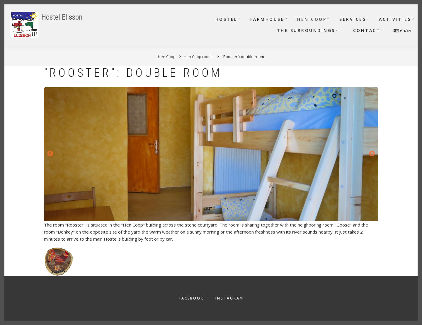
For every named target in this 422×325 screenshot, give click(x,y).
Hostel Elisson (62, 17)
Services (352, 19)
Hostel (226, 19)
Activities (395, 19)
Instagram (229, 298)
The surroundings (306, 30)
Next (372, 154)
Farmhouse (267, 19)
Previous (50, 154)
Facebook (191, 298)
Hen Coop (311, 19)
